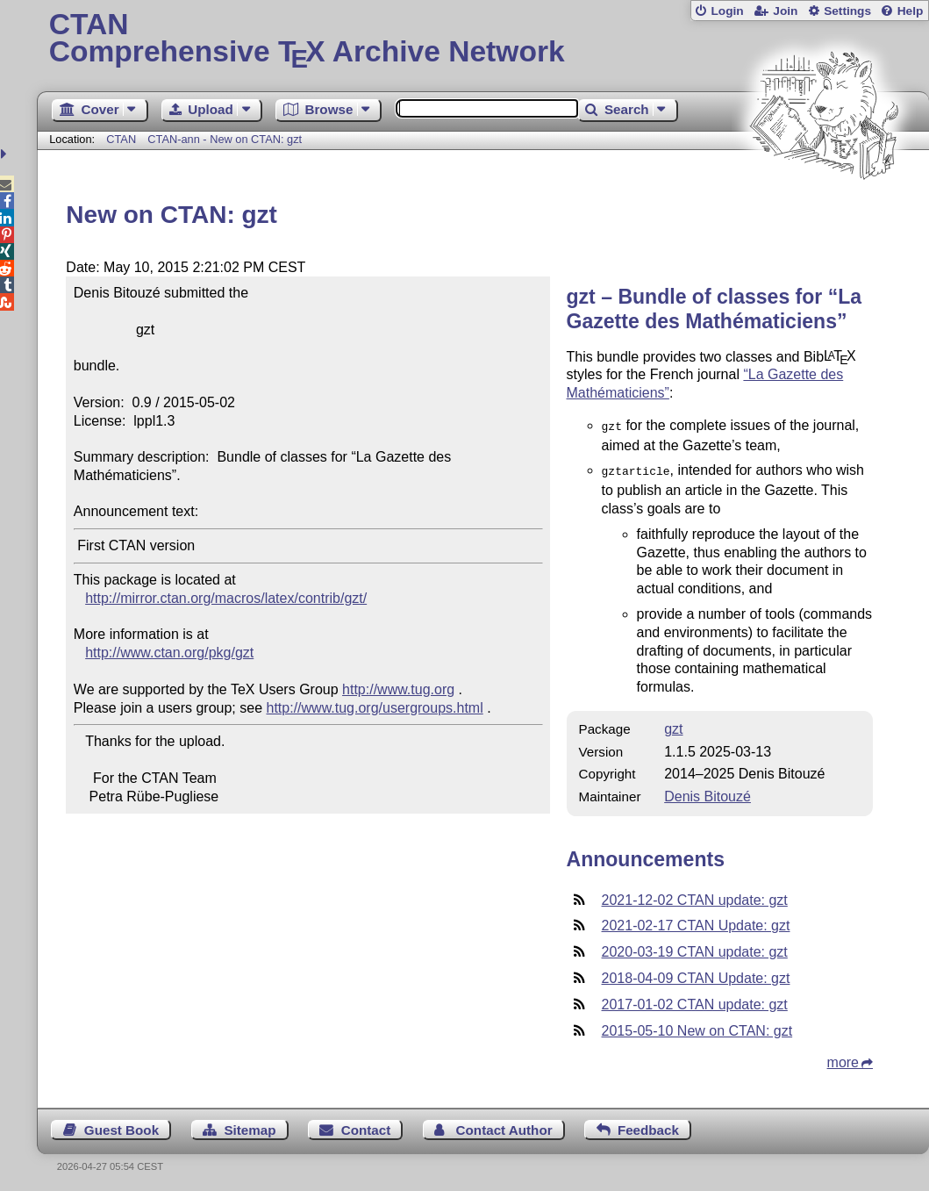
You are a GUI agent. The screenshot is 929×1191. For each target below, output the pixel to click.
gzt (673, 725)
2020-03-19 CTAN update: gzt (695, 948)
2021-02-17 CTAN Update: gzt (696, 922)
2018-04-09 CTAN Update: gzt (696, 974)
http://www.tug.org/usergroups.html (375, 707)
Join (785, 11)
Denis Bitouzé (707, 793)
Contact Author (504, 1126)
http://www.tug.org (398, 689)
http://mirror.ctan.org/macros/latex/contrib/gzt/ (226, 598)
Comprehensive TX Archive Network (483, 39)
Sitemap (249, 1126)
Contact (366, 1126)
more (843, 1058)
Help (910, 11)
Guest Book (121, 1126)
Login (727, 11)
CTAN (121, 139)
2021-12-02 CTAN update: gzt (695, 896)
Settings (847, 11)
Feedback (648, 1126)
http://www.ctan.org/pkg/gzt (169, 652)
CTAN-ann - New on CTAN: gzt (224, 139)
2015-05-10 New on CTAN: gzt (697, 1027)
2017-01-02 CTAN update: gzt (695, 1001)
